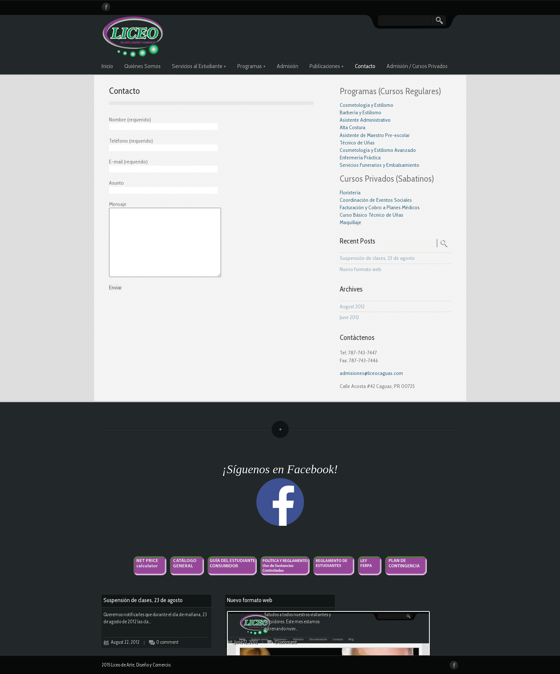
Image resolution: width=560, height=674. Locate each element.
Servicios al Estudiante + (199, 66)
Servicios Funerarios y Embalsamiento (379, 165)
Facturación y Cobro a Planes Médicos (380, 207)
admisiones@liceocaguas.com (371, 373)
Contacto (365, 66)
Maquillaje (350, 222)
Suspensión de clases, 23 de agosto (377, 258)
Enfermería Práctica (360, 157)
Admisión (287, 66)
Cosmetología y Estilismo (366, 105)
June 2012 (349, 317)
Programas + (251, 66)
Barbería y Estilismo (360, 112)
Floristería (350, 192)
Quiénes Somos (142, 66)
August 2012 (352, 306)
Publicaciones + (327, 66)
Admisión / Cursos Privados (417, 66)
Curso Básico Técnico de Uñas (371, 215)
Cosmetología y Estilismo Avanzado (378, 150)
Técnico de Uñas (357, 142)
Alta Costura (352, 127)
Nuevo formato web (360, 269)
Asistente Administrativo (365, 120)
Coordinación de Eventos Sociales (376, 200)
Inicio (107, 66)
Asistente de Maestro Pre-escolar (375, 135)
